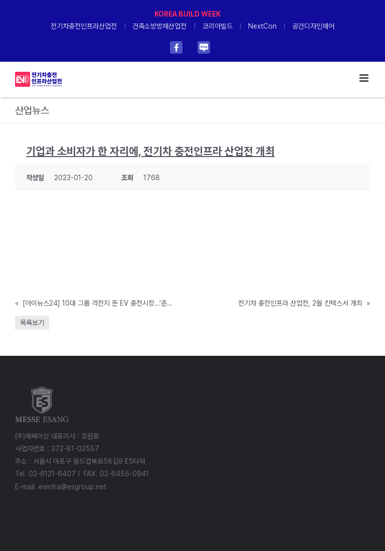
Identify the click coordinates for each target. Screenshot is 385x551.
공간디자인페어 (313, 26)
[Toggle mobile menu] (364, 78)
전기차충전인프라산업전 (84, 26)
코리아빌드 (218, 26)
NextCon (262, 26)
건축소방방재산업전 (159, 26)
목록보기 (32, 323)
